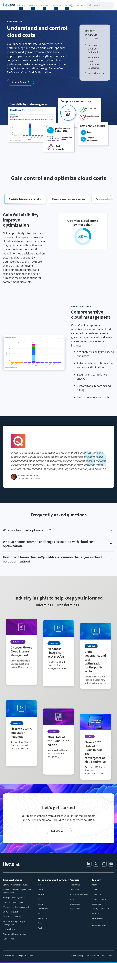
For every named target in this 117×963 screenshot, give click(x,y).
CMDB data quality (11, 911)
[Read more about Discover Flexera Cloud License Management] (21, 669)
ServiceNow (43, 908)
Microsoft (42, 894)
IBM (39, 884)
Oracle (40, 889)
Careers (95, 889)
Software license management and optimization (18, 891)
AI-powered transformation (14, 934)
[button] (25, 198)
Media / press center (100, 908)
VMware (41, 904)
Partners (95, 913)
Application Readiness (79, 894)
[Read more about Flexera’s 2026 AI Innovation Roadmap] (21, 741)
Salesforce (42, 918)
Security (73, 899)
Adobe (40, 928)
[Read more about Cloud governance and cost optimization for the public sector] (95, 675)
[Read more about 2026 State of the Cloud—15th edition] (58, 741)
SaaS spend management (14, 897)
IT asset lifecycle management (16, 907)
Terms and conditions (95, 955)
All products (75, 908)
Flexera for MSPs (96, 73)
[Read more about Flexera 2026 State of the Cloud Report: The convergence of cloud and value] (95, 747)
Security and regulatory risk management (15, 923)
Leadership (96, 904)
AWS (40, 913)
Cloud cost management (13, 902)
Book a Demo (57, 830)
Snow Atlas (74, 889)
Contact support (99, 899)
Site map (110, 955)
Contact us (96, 894)
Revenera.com (98, 918)
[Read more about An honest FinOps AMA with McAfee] (58, 669)
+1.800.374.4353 (99, 925)
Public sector (8, 938)
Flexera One (75, 884)
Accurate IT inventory (12, 916)
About (94, 884)
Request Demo (18, 82)
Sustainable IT (9, 929)
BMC (40, 923)
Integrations (75, 904)
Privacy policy (77, 955)
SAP (39, 899)
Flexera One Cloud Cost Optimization (94, 49)
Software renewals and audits (15, 884)
